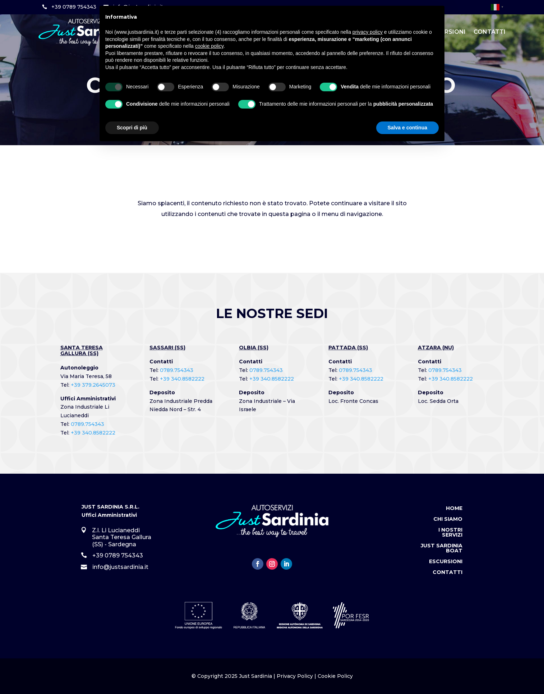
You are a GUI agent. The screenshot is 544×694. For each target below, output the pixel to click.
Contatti (490, 31)
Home (454, 508)
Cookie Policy (335, 676)
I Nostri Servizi (450, 532)
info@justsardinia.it (120, 567)
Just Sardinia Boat (441, 548)
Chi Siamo (447, 519)
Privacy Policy (295, 676)
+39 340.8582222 (93, 432)
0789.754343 (87, 424)
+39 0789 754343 (73, 7)
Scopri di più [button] (132, 127)
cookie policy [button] (209, 46)
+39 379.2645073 (93, 385)
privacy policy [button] (367, 32)
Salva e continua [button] (407, 127)
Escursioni (445, 562)
